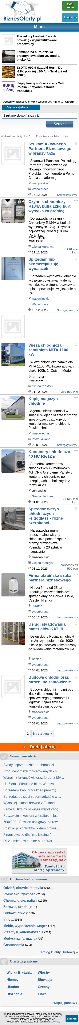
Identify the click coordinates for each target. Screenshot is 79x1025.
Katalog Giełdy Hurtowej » (58, 952)
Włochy (44, 972)
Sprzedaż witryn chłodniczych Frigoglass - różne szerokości (45, 516)
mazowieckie (40, 298)
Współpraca (40, 189)
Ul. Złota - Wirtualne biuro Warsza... (30, 784)
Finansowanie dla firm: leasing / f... (29, 834)
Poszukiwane (41, 439)
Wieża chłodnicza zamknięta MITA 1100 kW (48, 350)
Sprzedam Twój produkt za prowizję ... (31, 790)
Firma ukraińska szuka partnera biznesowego (49, 577)
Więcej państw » (65, 1003)
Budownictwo (14, 913)
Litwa (42, 994)
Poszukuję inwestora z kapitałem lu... (31, 815)
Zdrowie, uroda (15, 907)
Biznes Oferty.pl (25, 101)
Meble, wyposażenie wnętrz (25, 926)
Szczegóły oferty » (67, 194)
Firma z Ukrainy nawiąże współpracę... (32, 809)
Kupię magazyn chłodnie (43, 401)
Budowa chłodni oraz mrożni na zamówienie (49, 679)
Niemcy (13, 979)
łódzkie (36, 659)
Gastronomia (13, 945)
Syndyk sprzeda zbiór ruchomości (28, 765)
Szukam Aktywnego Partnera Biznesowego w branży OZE (49, 148)
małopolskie (39, 183)
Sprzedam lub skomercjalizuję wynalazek (43, 264)
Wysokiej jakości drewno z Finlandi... (30, 803)
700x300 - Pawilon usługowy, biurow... (31, 822)
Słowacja (45, 979)
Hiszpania (14, 994)
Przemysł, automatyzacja (23, 932)
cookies (55, 1021)
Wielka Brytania (19, 972)
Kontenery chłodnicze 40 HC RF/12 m (49, 454)
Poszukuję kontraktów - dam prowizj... (31, 828)
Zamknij (72, 1018)
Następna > (42, 733)
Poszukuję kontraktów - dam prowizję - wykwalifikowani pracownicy (38, 40)
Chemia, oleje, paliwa (20, 900)
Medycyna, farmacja (19, 938)
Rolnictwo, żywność (19, 894)
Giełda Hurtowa (43, 246)
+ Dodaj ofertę (39, 746)
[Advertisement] (53, 327)
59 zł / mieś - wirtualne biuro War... (29, 841)
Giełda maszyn (42, 386)
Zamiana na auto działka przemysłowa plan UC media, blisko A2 (38, 55)
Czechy (44, 987)
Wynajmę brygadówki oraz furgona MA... (33, 777)
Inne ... (8, 919)
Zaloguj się (70, 17)
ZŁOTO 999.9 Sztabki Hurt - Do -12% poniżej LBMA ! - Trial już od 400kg (42, 71)
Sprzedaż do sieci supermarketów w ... (32, 796)
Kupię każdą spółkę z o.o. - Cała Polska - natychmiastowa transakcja (40, 87)
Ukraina (36, 606)
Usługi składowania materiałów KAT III (47, 626)
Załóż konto (70, 6)
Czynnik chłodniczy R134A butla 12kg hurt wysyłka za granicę (49, 206)
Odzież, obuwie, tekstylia (23, 888)
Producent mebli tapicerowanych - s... (31, 771)
